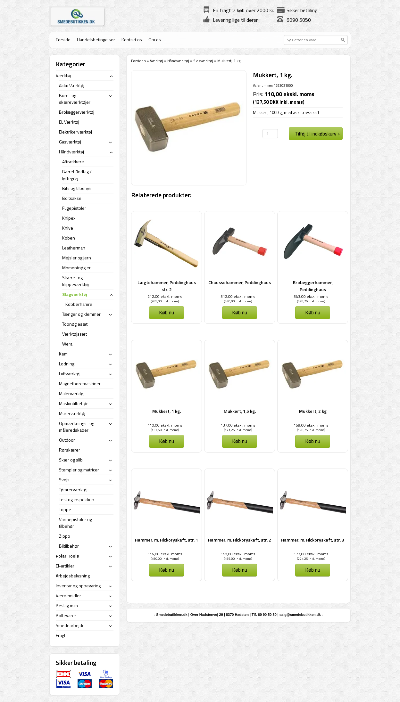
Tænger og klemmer (81, 314)
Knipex (68, 218)
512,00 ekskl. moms (238, 296)
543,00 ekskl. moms (311, 296)
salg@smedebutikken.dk (300, 614)
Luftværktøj (69, 373)
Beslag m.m (67, 605)
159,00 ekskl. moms (311, 425)
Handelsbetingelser (96, 39)
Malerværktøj (72, 393)
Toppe (65, 509)
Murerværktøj (72, 413)
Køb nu (166, 312)
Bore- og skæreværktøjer (74, 98)
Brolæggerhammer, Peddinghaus (313, 286)
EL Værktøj (69, 121)
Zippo (64, 536)
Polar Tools (67, 555)
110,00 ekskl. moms (164, 425)
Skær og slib (71, 459)
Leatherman (73, 247)
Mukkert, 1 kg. (166, 411)
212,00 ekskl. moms (164, 296)
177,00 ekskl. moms (311, 554)
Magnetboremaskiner (80, 383)
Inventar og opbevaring (78, 585)
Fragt (60, 635)
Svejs (64, 479)
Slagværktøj (203, 61)
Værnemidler (68, 595)
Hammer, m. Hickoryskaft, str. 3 (312, 539)
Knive (67, 227)
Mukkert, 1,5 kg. (240, 411)
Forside (63, 39)
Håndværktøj (178, 61)
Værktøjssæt (74, 334)
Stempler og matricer (79, 469)
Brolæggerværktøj (76, 112)
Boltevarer (66, 615)
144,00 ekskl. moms (164, 554)
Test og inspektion (76, 499)
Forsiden (138, 61)
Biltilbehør (69, 546)
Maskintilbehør (73, 403)
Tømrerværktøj (73, 489)
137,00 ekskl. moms (238, 425)
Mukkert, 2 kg (313, 411)
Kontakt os (131, 39)
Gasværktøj (70, 141)
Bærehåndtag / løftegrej (77, 175)
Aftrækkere (73, 161)
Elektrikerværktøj (75, 131)
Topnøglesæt (75, 324)
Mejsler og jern (76, 257)
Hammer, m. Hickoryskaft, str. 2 (239, 539)
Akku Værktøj (71, 85)
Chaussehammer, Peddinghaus (239, 282)
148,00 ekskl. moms (238, 554)
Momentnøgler (76, 267)
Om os (154, 39)
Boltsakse (71, 198)
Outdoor (67, 440)
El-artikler (65, 565)
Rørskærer (69, 449)
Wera (67, 343)
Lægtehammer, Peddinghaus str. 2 (167, 286)
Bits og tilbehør (76, 188)
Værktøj (156, 61)
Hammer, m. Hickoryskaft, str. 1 (166, 539)
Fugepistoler (74, 208)
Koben (68, 237)
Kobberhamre (78, 304)
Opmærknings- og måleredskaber (76, 426)
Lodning (66, 363)
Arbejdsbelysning (73, 575)
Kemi (64, 353)
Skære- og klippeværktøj (75, 281)
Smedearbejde (70, 625)
